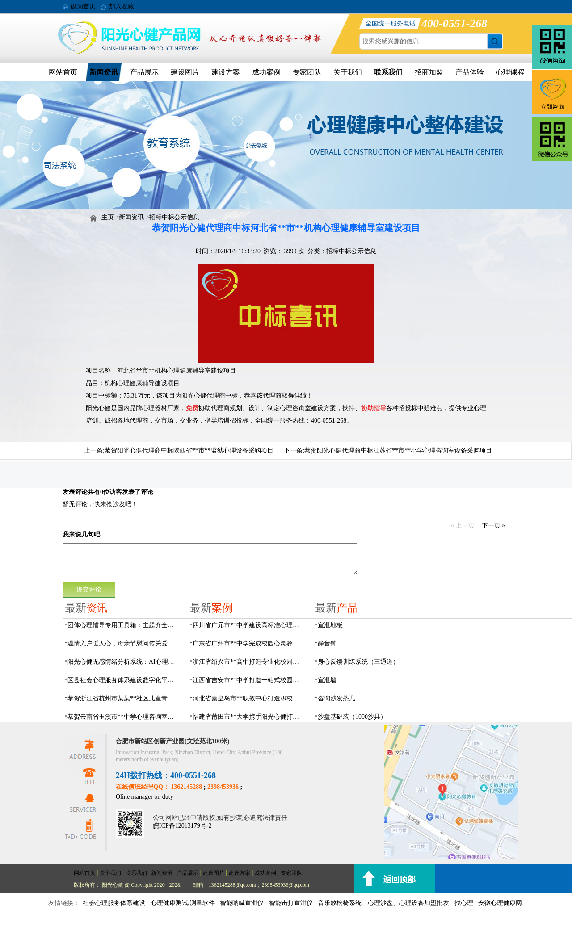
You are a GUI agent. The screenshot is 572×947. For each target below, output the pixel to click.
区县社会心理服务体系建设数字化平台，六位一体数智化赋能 (123, 680)
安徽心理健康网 (500, 903)
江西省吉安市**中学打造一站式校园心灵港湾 (248, 680)
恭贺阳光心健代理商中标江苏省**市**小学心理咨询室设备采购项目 (398, 450)
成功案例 (266, 72)
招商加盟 (429, 72)
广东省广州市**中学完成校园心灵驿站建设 (248, 643)
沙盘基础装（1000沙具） (352, 716)
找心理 (463, 903)
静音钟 (327, 643)
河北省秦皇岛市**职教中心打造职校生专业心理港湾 (248, 698)
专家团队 (307, 72)
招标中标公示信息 (174, 217)
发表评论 (75, 492)
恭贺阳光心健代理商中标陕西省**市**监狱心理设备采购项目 (189, 450)
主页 (107, 217)
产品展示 (144, 72)
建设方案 (225, 72)
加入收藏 (121, 6)
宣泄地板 (330, 625)
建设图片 (185, 72)
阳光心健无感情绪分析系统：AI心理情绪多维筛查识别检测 (123, 661)
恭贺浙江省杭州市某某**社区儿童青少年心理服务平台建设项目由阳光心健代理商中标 (123, 698)
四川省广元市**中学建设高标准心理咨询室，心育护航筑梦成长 (248, 625)
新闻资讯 (103, 72)
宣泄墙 (327, 680)
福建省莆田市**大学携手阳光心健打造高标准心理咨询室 (248, 716)
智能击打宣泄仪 (291, 903)
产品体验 (469, 72)
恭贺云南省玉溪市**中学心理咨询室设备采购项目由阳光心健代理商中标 (123, 716)
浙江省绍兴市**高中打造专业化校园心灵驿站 (248, 661)
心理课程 (510, 72)
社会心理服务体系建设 (114, 903)
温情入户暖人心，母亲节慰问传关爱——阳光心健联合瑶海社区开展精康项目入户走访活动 (123, 643)
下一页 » (493, 525)
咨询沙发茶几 (336, 698)
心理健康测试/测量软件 (183, 903)
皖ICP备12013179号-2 (182, 825)
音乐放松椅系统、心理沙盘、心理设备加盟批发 (383, 903)
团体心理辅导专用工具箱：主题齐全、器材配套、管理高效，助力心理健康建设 (123, 625)
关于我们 (347, 72)
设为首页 (83, 6)
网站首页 (63, 72)
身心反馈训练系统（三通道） (358, 661)
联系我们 (388, 72)
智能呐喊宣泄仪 (242, 903)
